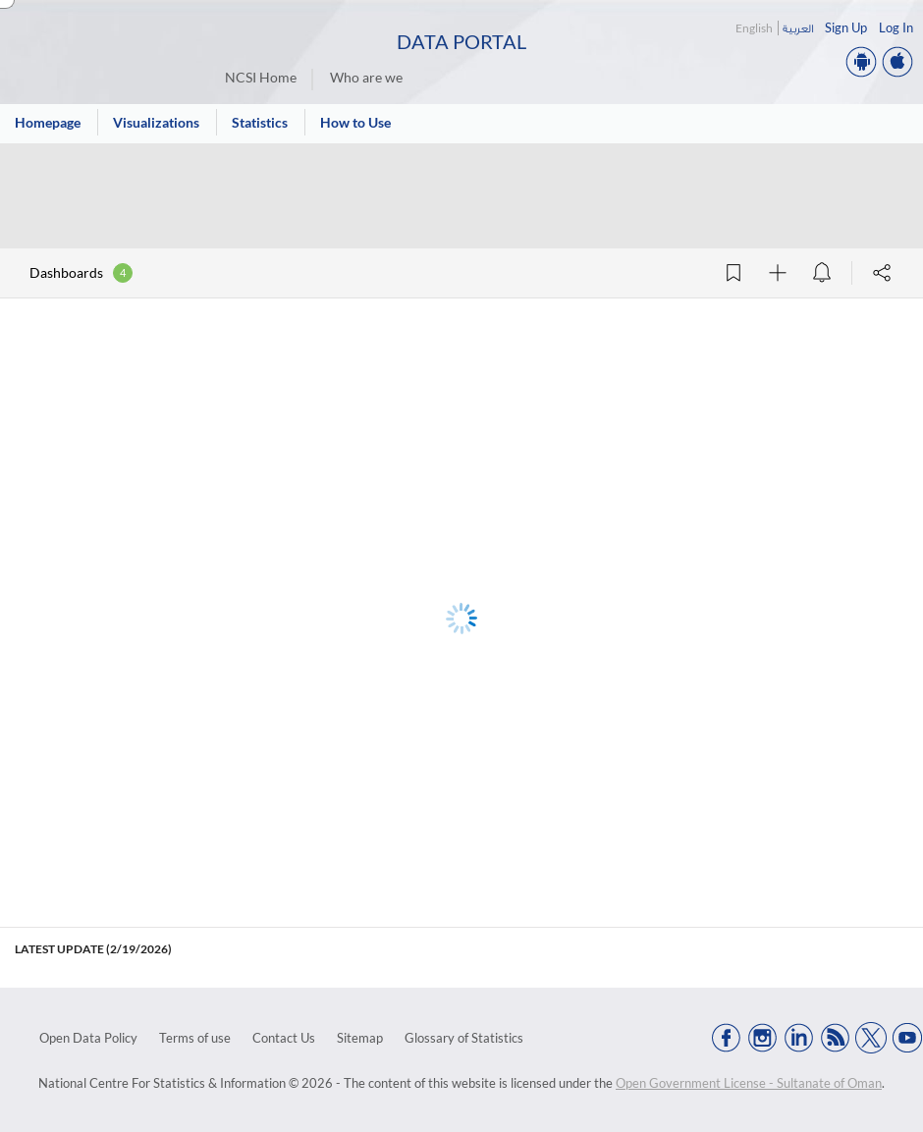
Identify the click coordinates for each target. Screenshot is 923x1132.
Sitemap (360, 1038)
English (754, 28)
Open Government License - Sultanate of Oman (749, 1083)
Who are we (366, 77)
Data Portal (461, 41)
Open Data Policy (88, 1038)
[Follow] (777, 272)
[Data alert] (822, 272)
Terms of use (195, 1038)
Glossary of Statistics (464, 1038)
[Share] (881, 272)
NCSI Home (261, 77)
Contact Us (283, 1038)
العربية (798, 28)
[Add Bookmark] (733, 272)
